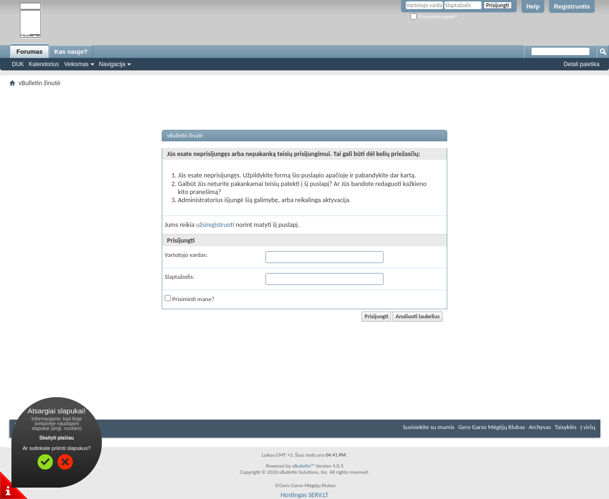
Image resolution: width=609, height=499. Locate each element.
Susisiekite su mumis (428, 427)
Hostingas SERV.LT (305, 495)
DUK (18, 64)
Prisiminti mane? (434, 17)
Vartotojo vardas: (186, 254)
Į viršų (587, 427)
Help (533, 6)
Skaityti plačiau (56, 437)
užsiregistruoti (215, 225)
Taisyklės (566, 427)
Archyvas (540, 427)
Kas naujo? (71, 51)
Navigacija (112, 64)
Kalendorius (44, 64)
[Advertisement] (304, 93)
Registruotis (572, 6)
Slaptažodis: (179, 276)
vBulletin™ (303, 466)
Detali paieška (581, 64)
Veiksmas (76, 64)
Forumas (30, 51)
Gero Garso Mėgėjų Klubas (491, 427)
